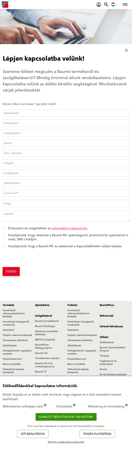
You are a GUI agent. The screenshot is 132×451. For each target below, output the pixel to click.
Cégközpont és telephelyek (108, 362)
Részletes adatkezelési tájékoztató (66, 442)
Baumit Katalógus (45, 326)
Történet (104, 356)
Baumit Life (41, 353)
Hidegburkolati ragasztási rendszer (17, 352)
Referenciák (106, 316)
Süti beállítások (33, 434)
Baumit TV (41, 372)
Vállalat (104, 337)
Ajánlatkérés (42, 305)
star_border (126, 50)
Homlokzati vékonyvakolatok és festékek (14, 313)
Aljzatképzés (10, 346)
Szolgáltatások (43, 316)
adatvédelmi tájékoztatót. (70, 228)
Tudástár (72, 305)
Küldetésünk (106, 342)
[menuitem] (98, 4)
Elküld (11, 271)
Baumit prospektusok (47, 321)
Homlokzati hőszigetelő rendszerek (16, 323)
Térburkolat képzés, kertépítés (14, 371)
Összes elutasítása (97, 434)
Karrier (103, 369)
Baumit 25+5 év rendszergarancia (44, 365)
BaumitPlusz (107, 305)
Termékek (8, 305)
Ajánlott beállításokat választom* (66, 416)
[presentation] (29, 257)
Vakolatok (8, 330)
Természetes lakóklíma (15, 340)
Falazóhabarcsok (12, 359)
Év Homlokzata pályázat (113, 374)
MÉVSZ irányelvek (45, 340)
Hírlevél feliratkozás (111, 327)
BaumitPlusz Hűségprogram (43, 346)
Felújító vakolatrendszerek (17, 335)
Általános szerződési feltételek (46, 333)
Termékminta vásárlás (47, 358)
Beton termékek (11, 364)
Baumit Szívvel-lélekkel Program (112, 349)
